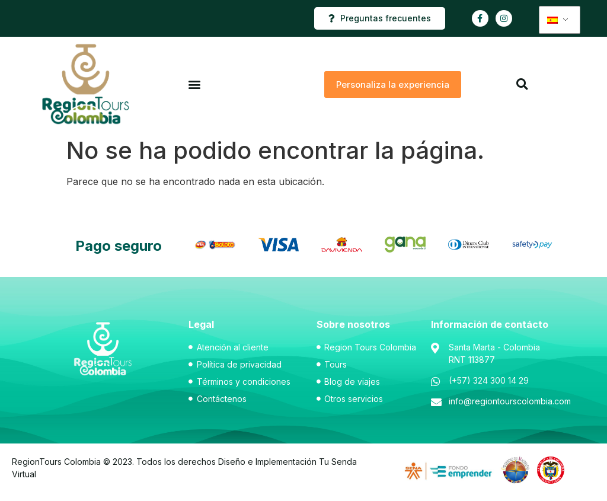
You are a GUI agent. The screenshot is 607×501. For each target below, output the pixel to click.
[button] (194, 84)
